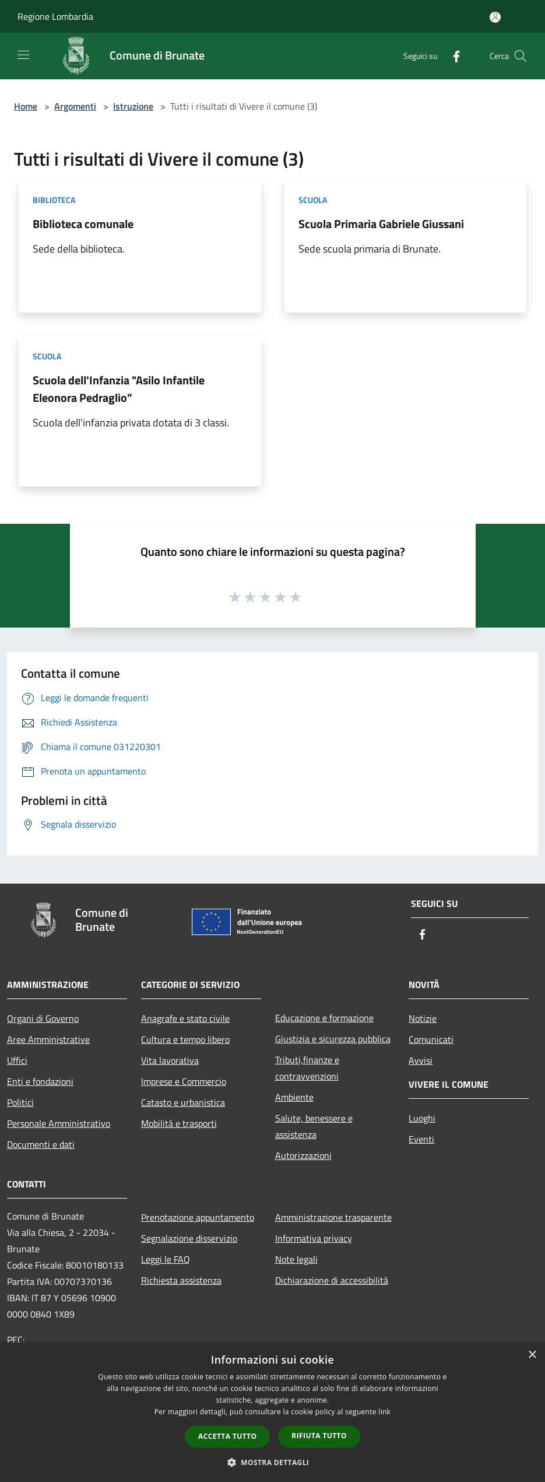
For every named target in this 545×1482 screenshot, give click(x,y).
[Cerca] (521, 56)
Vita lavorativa (170, 1060)
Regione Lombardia (55, 16)
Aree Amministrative (48, 1039)
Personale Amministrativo (58, 1123)
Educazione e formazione (324, 1018)
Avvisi (421, 1060)
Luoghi (422, 1118)
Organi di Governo (43, 1018)
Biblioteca (54, 200)
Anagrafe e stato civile (185, 1018)
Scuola (312, 200)
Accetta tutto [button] (227, 1436)
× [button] (532, 1355)
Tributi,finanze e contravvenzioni (307, 1068)
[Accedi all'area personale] (495, 17)
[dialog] (272, 1412)
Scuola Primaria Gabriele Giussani (381, 224)
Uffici (17, 1060)
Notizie (423, 1018)
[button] (273, 1462)
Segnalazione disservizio (189, 1238)
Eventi (421, 1139)
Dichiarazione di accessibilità (331, 1280)
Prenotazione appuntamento (197, 1217)
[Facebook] (451, 56)
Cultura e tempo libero (185, 1039)
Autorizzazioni (303, 1155)
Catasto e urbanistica (183, 1102)
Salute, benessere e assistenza (314, 1126)
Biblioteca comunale (83, 224)
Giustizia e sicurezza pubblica (333, 1039)
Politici (20, 1102)
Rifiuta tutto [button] (319, 1436)
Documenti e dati (41, 1144)
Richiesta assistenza (181, 1280)
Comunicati (431, 1039)
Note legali (296, 1259)
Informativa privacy (313, 1238)
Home (25, 106)
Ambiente (294, 1097)
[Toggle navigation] (23, 55)
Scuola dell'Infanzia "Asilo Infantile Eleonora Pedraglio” (119, 389)
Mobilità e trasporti (179, 1123)
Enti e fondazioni (40, 1081)
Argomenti (75, 106)
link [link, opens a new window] (384, 1412)
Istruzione (133, 106)
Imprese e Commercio (183, 1081)
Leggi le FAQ (165, 1259)
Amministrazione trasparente (333, 1217)
